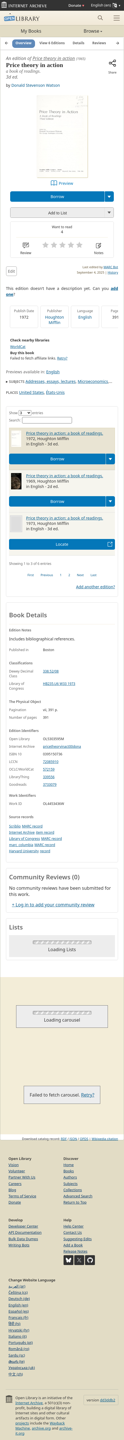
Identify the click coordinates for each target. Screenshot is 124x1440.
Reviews (99, 43)
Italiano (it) (17, 1336)
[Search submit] (100, 18)
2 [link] (69, 575)
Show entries (26, 413)
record (45, 851)
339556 (49, 777)
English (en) (18, 1305)
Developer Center (23, 1226)
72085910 (50, 761)
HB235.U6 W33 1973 (59, 683)
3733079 (49, 784)
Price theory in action (53, 58)
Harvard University (24, 851)
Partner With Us (21, 1177)
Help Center (74, 1226)
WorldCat (17, 346)
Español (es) (18, 1311)
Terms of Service (22, 1196)
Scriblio (15, 826)
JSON (73, 1139)
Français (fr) (18, 1317)
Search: (40, 420)
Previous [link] (47, 575)
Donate (76, 5)
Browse (82, 31)
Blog (12, 1189)
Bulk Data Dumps (23, 1238)
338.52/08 (51, 671)
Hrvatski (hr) (18, 1330)
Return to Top (75, 1202)
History (113, 272)
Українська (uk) (21, 1367)
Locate (62, 544)
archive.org (41, 1428)
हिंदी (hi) (14, 1323)
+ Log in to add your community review (53, 905)
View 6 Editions (52, 43)
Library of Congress (24, 838)
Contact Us (73, 1232)
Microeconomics (93, 381)
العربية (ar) (16, 1286)
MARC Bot (111, 267)
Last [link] (94, 575)
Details (78, 43)
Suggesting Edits (78, 1238)
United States (31, 392)
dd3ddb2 (107, 1400)
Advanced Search (78, 1196)
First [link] (30, 575)
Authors (70, 1177)
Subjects (71, 1183)
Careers (14, 1183)
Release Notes (76, 1251)
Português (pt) (20, 1342)
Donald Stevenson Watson (35, 85)
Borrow (57, 196)
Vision (13, 1164)
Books (69, 1170)
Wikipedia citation (105, 1139)
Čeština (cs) (18, 1292)
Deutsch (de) (19, 1298)
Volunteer (16, 1170)
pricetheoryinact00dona (62, 746)
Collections (73, 1189)
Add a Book (73, 1245)
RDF (64, 1139)
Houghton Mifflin (54, 319)
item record (45, 832)
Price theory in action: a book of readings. (64, 433)
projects (22, 1423)
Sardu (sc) (16, 1355)
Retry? (62, 358)
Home (69, 1164)
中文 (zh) (15, 1374)
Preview (66, 183)
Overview (24, 43)
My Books (31, 31)
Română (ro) (18, 1348)
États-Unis (55, 392)
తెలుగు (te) (16, 1361)
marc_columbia (21, 844)
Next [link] (80, 575)
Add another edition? (95, 586)
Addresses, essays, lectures (50, 381)
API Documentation (25, 1232)
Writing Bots (18, 1245)
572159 (49, 769)
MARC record (32, 826)
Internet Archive (22, 832)
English (85, 317)
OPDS (84, 1139)
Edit (11, 271)
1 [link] (61, 575)
